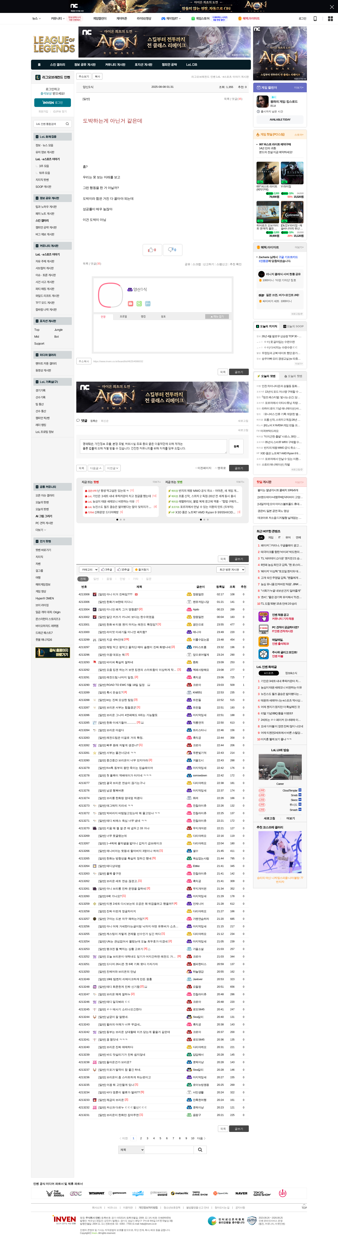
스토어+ (299, 134)
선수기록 (40, 397)
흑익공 (197, 677)
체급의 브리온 (111, 1100)
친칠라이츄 (199, 805)
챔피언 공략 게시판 (46, 227)
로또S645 (198, 1009)
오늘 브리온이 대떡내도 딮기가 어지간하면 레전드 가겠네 (138, 956)
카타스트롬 (199, 647)
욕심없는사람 (201, 858)
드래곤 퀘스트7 (44, 633)
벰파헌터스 (199, 964)
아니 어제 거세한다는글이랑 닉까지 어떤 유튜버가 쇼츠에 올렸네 (143, 926)
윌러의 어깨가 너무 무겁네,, (120, 1024)
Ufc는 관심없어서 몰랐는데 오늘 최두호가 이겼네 (133, 941)
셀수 (195, 850)
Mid (36, 336)
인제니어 (198, 903)
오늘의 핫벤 (42, 502)
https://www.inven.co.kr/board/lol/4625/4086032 (118, 361)
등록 (236, 446)
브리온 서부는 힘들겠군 (117, 707)
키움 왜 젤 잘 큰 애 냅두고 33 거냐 (124, 828)
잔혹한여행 (199, 1100)
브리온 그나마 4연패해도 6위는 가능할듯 (128, 715)
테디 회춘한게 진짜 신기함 (119, 986)
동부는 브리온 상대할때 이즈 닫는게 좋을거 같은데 (134, 1032)
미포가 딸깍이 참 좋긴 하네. (120, 1069)
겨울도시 (198, 760)
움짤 (109, 578)
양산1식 (86, 87)
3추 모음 (42, 166)
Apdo (196, 609)
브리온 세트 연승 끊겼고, (118, 881)
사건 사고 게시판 (45, 282)
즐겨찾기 (143, 569)
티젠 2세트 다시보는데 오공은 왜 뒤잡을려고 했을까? (136, 903)
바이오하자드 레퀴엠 (47, 626)
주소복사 (84, 361)
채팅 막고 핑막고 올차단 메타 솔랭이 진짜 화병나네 (135, 647)
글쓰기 (239, 559)
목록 (227, 98)
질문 (149, 578)
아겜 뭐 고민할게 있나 (116, 1084)
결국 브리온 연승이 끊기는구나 (122, 783)
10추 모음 (43, 173)
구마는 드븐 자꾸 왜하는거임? (121, 918)
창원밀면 (198, 594)
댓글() (237, 98)
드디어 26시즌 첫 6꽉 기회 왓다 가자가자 (128, 964)
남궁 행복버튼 (111, 790)
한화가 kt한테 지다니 (116, 601)
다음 (200, 1138)
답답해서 (198, 1054)
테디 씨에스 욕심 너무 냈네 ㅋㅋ (123, 820)
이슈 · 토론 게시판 (46, 275)
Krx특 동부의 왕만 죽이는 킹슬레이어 (126, 767)
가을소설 (198, 949)
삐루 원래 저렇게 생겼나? (118, 745)
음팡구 (197, 1115)
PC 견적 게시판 (44, 523)
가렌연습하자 (201, 918)
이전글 (111, 468)
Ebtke (196, 866)
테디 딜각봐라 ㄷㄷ (114, 1001)
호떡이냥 (198, 1062)
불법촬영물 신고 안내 (197, 1207)
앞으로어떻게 (201, 654)
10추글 (126, 569)
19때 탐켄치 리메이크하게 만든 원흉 (125, 979)
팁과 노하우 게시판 (46, 206)
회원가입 (43, 111)
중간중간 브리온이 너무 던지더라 (123, 760)
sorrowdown (200, 775)
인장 (103, 316)
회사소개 (97, 1207)
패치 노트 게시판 (45, 213)
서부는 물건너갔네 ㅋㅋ (117, 752)
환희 (195, 662)
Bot (56, 336)
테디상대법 (109, 866)
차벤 (38, 564)
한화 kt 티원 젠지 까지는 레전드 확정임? (128, 624)
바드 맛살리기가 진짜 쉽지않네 (122, 1054)
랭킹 (143, 316)
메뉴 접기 (217, 316)
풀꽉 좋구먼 (110, 873)
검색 (67, 123)
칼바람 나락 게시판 (46, 309)
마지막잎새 (199, 715)
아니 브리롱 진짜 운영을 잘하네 (122, 888)
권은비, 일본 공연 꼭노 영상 (273, 510)
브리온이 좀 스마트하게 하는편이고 (125, 1077)
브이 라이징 (42, 605)
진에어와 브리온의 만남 (117, 971)
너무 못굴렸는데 (113, 835)
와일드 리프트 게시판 (47, 296)
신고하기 (208, 264)
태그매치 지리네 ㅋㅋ (116, 805)
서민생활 (198, 1092)
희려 (195, 798)
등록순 (93, 420)
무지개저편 (199, 828)
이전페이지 (204, 468)
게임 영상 (41, 591)
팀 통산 (40, 404)
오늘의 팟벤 (42, 509)
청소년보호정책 (172, 1207)
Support (39, 343)
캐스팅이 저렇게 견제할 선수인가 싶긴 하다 (130, 933)
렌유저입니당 (201, 601)
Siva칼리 (198, 1016)
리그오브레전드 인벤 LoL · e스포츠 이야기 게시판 (220, 76)
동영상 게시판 (43, 370)
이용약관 (128, 1207)
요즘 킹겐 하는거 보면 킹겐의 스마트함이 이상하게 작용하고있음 (143, 669)
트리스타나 (199, 730)
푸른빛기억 (199, 752)
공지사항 (240, 1207)
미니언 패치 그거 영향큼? (118, 609)
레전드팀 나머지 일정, (116, 677)
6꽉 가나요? (110, 896)
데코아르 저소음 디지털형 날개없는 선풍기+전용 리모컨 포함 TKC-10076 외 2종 (281, 517)
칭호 (163, 316)
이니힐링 (139, 304)
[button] (117, 519)
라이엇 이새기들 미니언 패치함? (123, 632)
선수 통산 (41, 411)
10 (192, 1138)
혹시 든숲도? (111, 692)
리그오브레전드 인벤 (56, 77)
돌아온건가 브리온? (115, 1062)
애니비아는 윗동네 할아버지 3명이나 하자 (129, 850)
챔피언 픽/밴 (43, 418)
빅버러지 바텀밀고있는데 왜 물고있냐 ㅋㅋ (129, 813)
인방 (122, 578)
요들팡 (197, 986)
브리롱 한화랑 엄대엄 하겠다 (120, 798)
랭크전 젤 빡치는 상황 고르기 (121, 949)
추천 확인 (236, 264)
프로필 (123, 316)
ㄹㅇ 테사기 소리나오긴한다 (120, 1009)
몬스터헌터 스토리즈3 (48, 619)
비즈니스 (112, 1207)
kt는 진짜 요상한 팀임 (116, 700)
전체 (83, 578)
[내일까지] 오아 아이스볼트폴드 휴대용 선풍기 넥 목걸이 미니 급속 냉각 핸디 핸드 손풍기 (281, 504)
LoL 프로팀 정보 (45, 432)
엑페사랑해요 (201, 669)
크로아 (197, 684)
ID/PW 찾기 (60, 111)
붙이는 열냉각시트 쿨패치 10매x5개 (278, 490)
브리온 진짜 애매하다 (116, 1047)
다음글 (94, 468)
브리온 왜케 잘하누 (114, 994)
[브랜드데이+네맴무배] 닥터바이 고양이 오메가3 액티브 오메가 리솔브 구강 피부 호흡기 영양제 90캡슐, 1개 (281, 497)
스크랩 (196, 264)
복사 (97, 76)
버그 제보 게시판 (45, 234)
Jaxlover (197, 979)
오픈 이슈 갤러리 (45, 495)
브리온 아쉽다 (111, 730)
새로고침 (243, 420)
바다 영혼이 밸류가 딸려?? (119, 1092)
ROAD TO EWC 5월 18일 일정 (122, 684)
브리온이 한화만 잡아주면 (119, 1115)
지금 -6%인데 (111, 639)
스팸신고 (222, 264)
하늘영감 (198, 971)
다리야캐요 (199, 783)
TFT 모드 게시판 (45, 302)
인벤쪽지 (130, 304)
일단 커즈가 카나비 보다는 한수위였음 (126, 617)
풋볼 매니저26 (44, 639)
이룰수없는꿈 (201, 639)
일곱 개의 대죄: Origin (48, 612)
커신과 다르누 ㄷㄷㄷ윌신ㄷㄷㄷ (123, 1107)
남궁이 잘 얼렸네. (113, 1016)
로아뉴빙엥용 (201, 1084)
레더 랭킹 (41, 425)
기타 (135, 578)
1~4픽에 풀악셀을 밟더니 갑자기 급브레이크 (130, 843)
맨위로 (222, 468)
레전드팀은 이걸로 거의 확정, (121, 737)
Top (36, 329)
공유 (187, 264)
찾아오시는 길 (222, 1207)
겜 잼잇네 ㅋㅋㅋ (113, 1039)
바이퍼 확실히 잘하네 (116, 662)
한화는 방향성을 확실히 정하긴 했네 (125, 858)
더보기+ (157, 482)
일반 (96, 578)
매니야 (197, 632)
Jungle (58, 329)
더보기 (148, 304)
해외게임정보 (43, 584)
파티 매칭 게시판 (45, 289)
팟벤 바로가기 (43, 550)
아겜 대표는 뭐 (112, 654)
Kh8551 (197, 692)
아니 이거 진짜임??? (115, 594)
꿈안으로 (198, 624)
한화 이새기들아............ (117, 722)
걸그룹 (39, 570)
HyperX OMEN (45, 598)
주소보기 (84, 76)
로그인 (302, 18)
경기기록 (40, 390)
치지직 (39, 557)
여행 (38, 577)
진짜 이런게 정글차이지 (117, 911)
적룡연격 (198, 722)
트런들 (197, 700)
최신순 (105, 420)
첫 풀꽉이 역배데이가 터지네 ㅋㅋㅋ (125, 775)
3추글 (108, 569)
